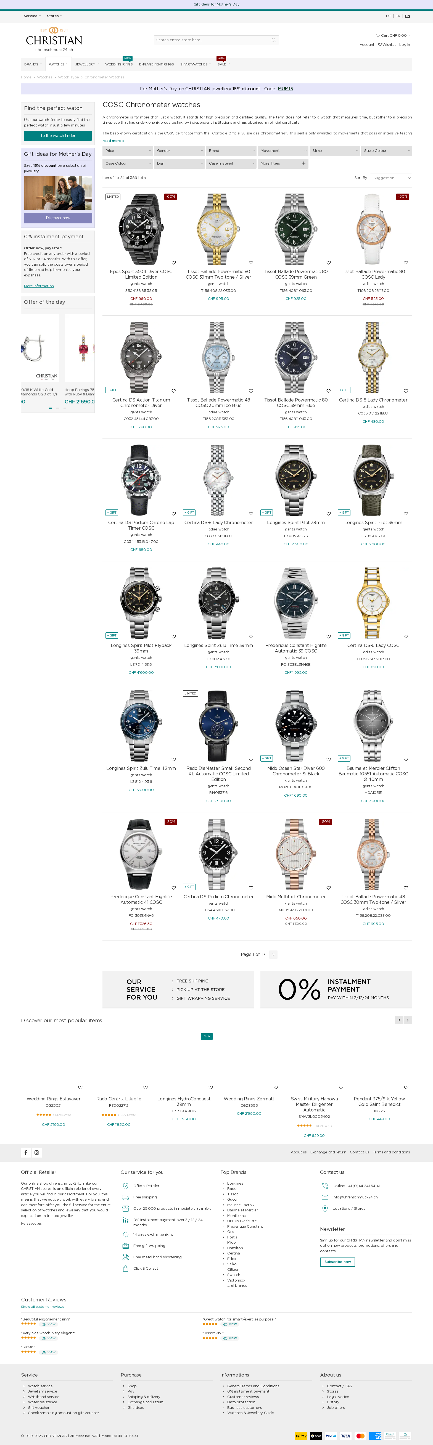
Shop (132, 1386)
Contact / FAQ (339, 1386)
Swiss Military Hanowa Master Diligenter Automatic (314, 1104)
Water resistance (42, 1402)
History (333, 1402)
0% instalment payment (248, 1391)
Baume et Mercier (242, 1210)
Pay (131, 1391)
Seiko (231, 1264)
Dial (180, 163)
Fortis (232, 1237)
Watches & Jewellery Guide (250, 1413)
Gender (180, 151)
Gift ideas (136, 1408)
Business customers (244, 1408)
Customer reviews (243, 1397)
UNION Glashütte (242, 1221)
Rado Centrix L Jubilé (118, 1099)
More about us (31, 1223)
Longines (235, 1183)
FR (398, 16)
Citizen (233, 1270)
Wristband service (43, 1397)
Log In (404, 45)
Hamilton (235, 1248)
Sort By (361, 178)
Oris (230, 1232)
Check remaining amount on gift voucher (63, 1413)
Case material (232, 163)
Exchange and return (328, 1152)
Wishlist (387, 45)
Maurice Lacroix (240, 1205)
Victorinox (236, 1280)
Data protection (241, 1402)
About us (299, 1152)
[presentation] (399, 1020)
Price (129, 151)
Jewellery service (42, 1391)
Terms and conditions (391, 1152)
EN (407, 16)
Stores (332, 1391)
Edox (231, 1259)
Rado (231, 1189)
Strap (336, 151)
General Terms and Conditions (253, 1386)
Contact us (359, 1152)
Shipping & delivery (144, 1397)
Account (367, 45)
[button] (50, 408)
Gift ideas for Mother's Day (216, 4)
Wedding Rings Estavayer (53, 1099)
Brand (232, 151)
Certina (233, 1253)
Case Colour (129, 163)
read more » (113, 141)
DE (388, 16)
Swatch (233, 1275)
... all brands (237, 1286)
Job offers (336, 1408)
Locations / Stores (349, 1209)
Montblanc (236, 1216)
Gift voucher (38, 1408)
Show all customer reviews (42, 1306)
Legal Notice (338, 1397)
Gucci (232, 1199)
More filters (270, 163)
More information (39, 286)
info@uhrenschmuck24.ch (355, 1197)
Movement (284, 151)
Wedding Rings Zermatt (249, 1099)
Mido (231, 1243)
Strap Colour (387, 151)
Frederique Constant (245, 1227)
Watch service (40, 1386)
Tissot (232, 1194)
